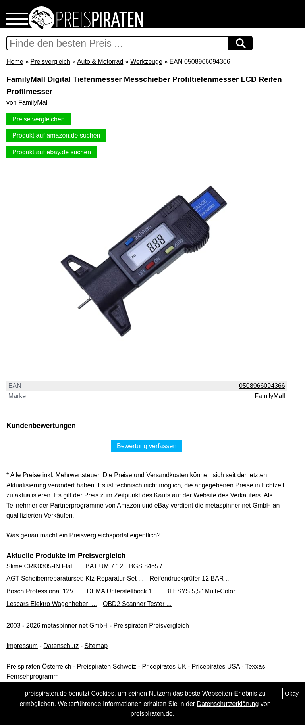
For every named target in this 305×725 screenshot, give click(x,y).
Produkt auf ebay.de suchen (51, 152)
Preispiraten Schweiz (106, 666)
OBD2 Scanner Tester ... (137, 603)
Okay (292, 693)
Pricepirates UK (164, 666)
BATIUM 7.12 (104, 566)
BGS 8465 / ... (150, 566)
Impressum (22, 646)
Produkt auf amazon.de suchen (56, 135)
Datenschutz (61, 646)
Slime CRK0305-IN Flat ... (42, 566)
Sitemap (96, 646)
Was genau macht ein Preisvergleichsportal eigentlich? (83, 535)
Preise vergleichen (38, 119)
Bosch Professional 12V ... (43, 591)
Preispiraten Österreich (38, 666)
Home (14, 61)
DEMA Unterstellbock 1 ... (123, 591)
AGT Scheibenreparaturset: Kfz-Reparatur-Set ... (75, 578)
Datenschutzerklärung (228, 703)
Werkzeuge (146, 61)
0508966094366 (262, 385)
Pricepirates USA (216, 666)
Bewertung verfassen (146, 446)
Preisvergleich (50, 61)
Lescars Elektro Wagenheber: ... (51, 603)
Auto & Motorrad (100, 61)
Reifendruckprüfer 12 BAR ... (190, 578)
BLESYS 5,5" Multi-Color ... (203, 591)
